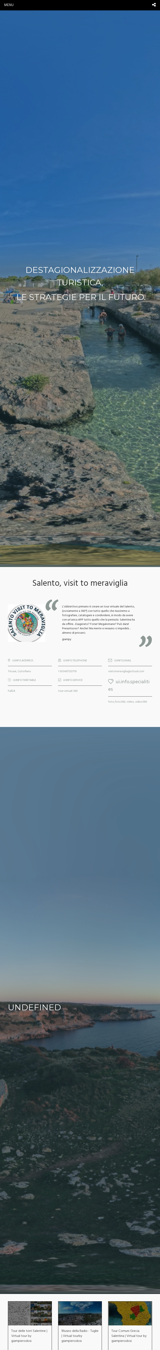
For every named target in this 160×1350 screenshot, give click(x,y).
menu (9, 5)
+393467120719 (67, 671)
